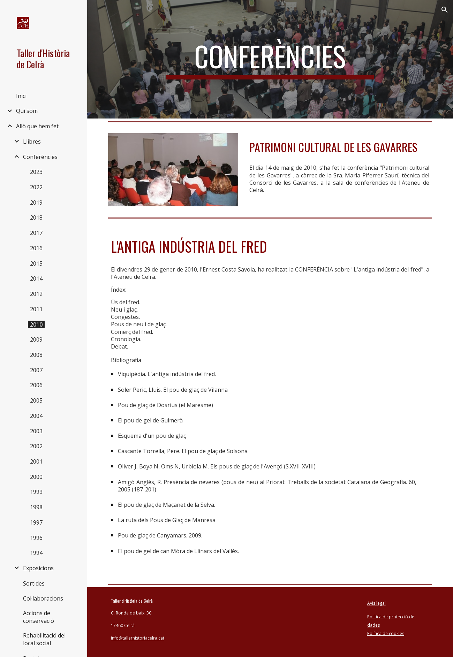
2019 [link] (36, 202)
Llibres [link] (32, 141)
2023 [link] (36, 172)
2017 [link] (36, 233)
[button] (444, 9)
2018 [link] (36, 217)
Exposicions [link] (38, 568)
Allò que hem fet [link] (37, 126)
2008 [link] (36, 355)
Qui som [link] (27, 111)
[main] (270, 59)
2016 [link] (36, 248)
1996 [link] (36, 538)
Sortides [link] (34, 583)
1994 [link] (36, 553)
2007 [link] (36, 370)
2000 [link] (36, 477)
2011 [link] (36, 309)
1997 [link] (36, 522)
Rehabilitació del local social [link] (44, 639)
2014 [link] (36, 278)
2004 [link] (36, 416)
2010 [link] (36, 324)
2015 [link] (36, 263)
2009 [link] (36, 339)
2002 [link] (36, 446)
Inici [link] (21, 96)
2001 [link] (36, 461)
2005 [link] (36, 400)
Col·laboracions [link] (43, 598)
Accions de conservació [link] (38, 617)
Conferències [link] (40, 157)
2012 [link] (36, 294)
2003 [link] (36, 431)
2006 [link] (36, 385)
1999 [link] (36, 492)
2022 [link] (36, 187)
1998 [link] (36, 507)
